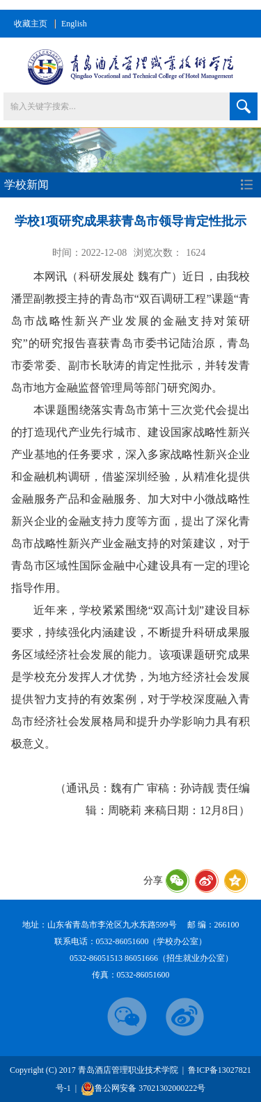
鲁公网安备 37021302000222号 (143, 1088)
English (74, 24)
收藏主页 (30, 24)
